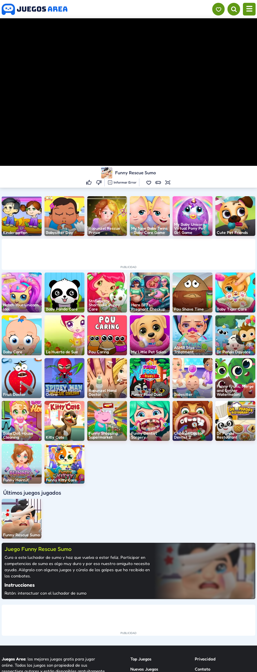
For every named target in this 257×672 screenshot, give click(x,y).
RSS (198, 622)
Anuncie (202, 632)
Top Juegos (140, 602)
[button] (148, 182)
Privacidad (205, 602)
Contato (202, 612)
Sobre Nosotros (144, 632)
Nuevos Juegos (144, 612)
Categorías (140, 622)
